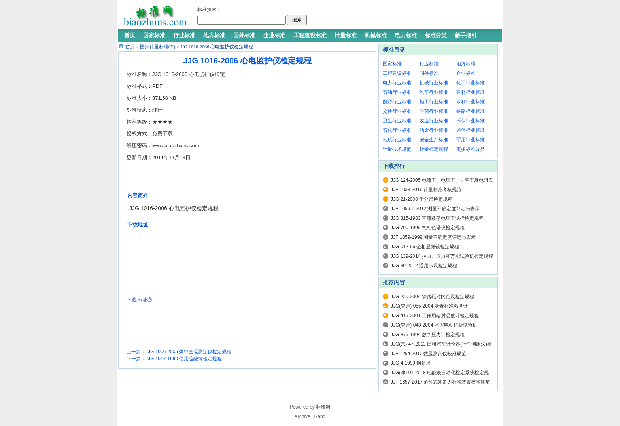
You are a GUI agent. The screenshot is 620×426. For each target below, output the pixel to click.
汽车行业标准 (434, 92)
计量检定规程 (434, 149)
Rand (320, 416)
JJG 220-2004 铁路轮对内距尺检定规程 (432, 296)
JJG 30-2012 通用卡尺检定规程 (424, 265)
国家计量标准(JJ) (157, 46)
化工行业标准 (470, 83)
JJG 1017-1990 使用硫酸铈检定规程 (184, 358)
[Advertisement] (402, 16)
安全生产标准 (434, 140)
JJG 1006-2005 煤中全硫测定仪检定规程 (188, 351)
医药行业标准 (434, 111)
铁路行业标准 (470, 111)
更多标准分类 (470, 149)
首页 (130, 46)
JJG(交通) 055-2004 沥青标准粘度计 (429, 306)
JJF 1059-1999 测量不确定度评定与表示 (433, 237)
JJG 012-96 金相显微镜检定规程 (425, 246)
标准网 (323, 407)
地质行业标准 (397, 140)
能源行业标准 (397, 102)
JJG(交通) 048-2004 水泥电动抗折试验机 (434, 325)
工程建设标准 (397, 73)
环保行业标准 (470, 121)
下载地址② (139, 300)
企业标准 (465, 73)
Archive (302, 416)
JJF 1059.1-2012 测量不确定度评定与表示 (435, 208)
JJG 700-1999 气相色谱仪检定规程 (428, 227)
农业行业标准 (434, 121)
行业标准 (429, 64)
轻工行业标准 (434, 102)
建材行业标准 (470, 92)
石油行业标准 (397, 92)
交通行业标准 (397, 111)
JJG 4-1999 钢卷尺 (411, 363)
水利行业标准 (470, 102)
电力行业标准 (397, 83)
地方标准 (465, 64)
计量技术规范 (397, 149)
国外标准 (429, 73)
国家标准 (392, 64)
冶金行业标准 (434, 130)
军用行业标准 (470, 140)
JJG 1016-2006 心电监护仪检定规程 (216, 46)
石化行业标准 (397, 130)
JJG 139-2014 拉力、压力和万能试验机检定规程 (442, 256)
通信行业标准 (470, 130)
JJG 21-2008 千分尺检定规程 (421, 199)
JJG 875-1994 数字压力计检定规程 (428, 334)
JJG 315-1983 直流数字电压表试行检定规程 (437, 218)
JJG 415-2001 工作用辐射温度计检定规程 (435, 315)
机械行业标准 (434, 83)
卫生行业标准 (397, 121)
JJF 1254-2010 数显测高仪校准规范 (428, 353)
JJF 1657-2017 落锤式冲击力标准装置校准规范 (440, 382)
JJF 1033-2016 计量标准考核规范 (426, 189)
